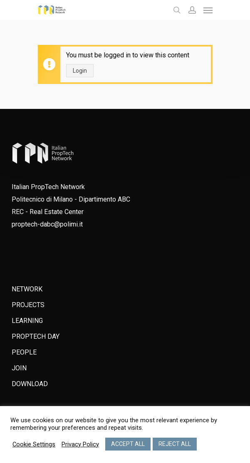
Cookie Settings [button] (33, 444)
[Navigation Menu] (208, 10)
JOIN (19, 368)
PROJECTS (28, 305)
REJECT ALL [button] (174, 444)
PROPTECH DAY (35, 336)
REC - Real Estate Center (48, 212)
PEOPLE (24, 352)
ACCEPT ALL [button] (128, 444)
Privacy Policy (80, 444)
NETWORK (27, 289)
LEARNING (27, 321)
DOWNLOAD (30, 384)
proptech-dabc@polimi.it (47, 224)
